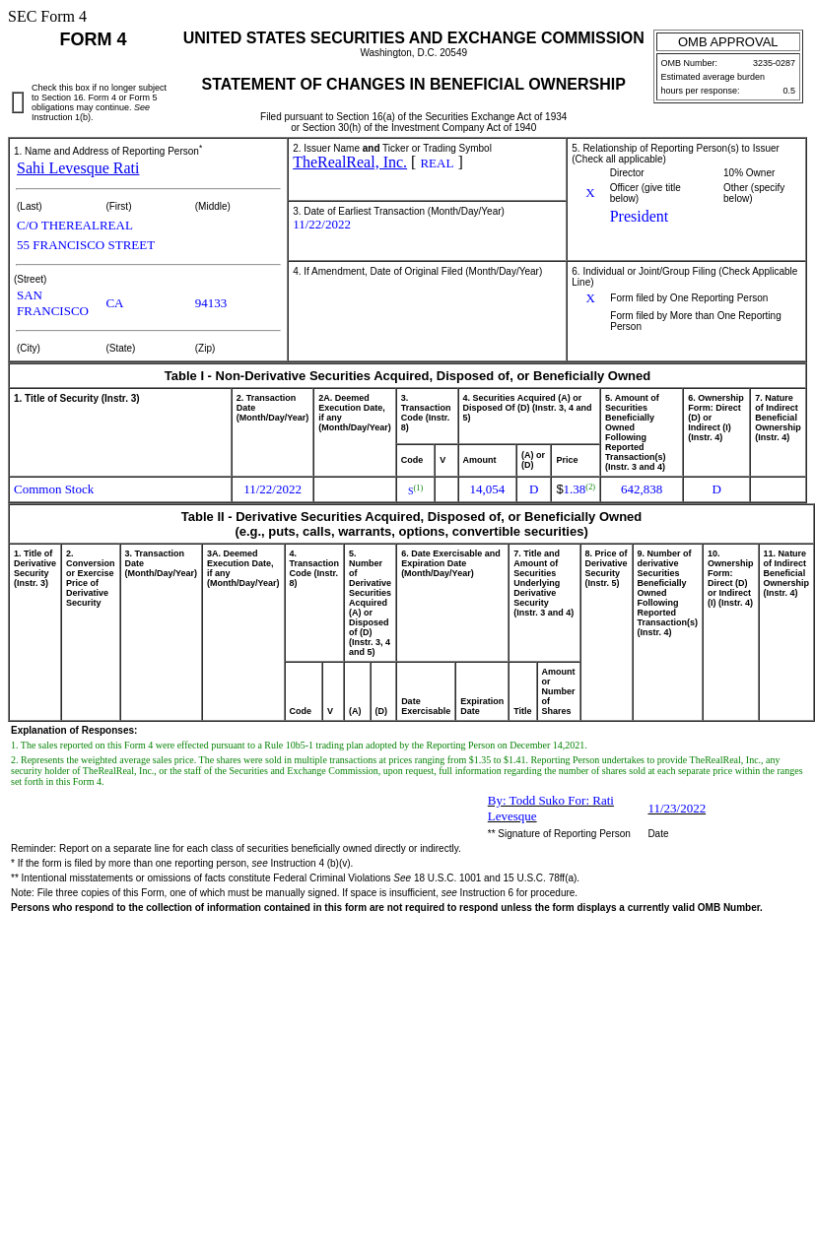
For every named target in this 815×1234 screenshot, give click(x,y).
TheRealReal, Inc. (350, 162)
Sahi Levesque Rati (78, 168)
